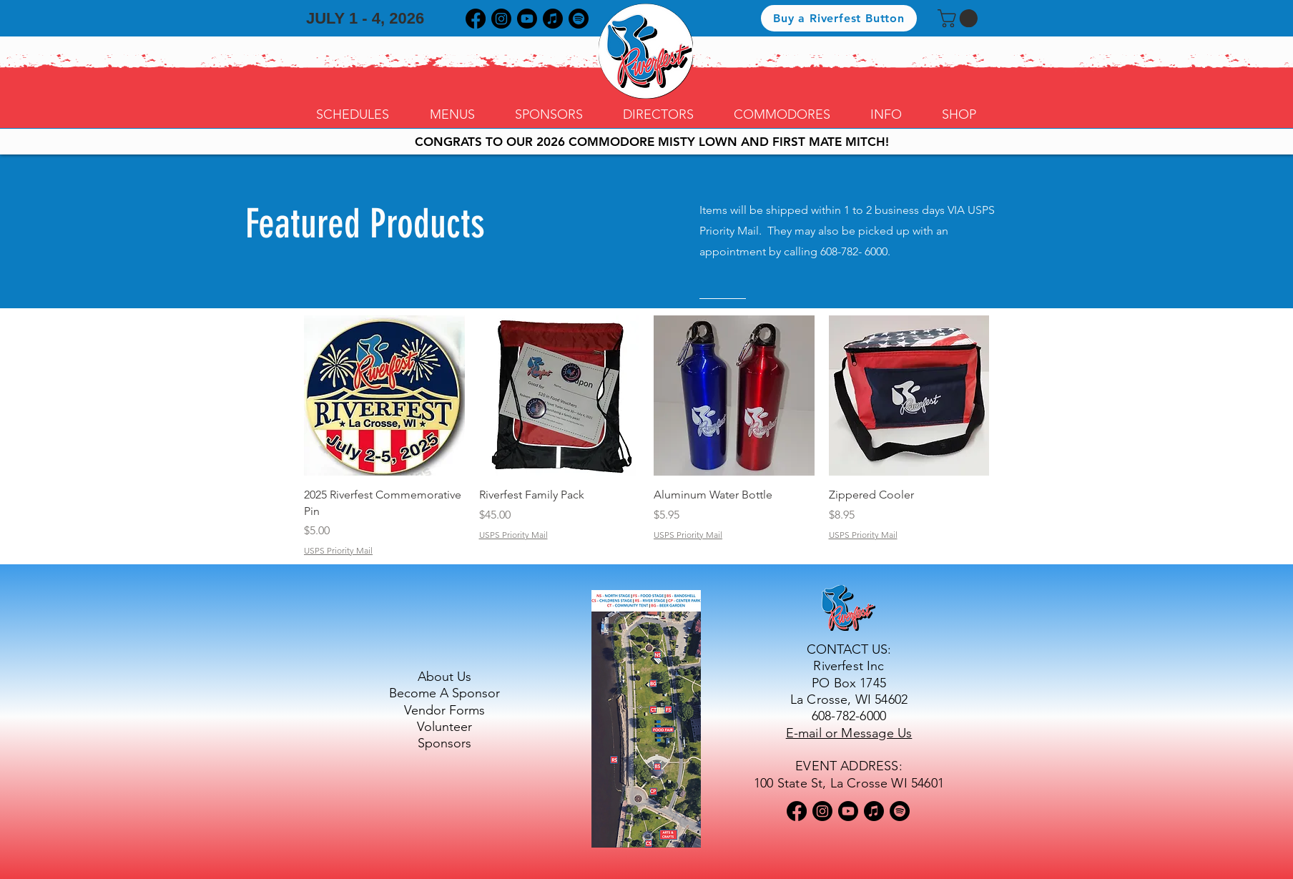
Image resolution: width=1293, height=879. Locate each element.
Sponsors (444, 743)
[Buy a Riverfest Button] (838, 18)
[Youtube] (527, 19)
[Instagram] (501, 19)
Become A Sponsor (444, 693)
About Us (444, 676)
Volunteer (444, 727)
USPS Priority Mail (338, 550)
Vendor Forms (444, 710)
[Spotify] (579, 19)
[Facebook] (476, 19)
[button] (960, 18)
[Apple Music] (553, 19)
